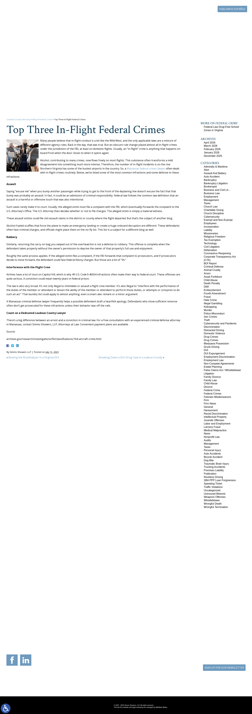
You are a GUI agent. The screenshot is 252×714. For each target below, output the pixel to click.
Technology (210, 243)
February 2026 (212, 149)
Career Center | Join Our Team (187, 19)
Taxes (207, 203)
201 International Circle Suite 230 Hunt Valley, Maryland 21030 (145, 626)
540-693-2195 (70, 637)
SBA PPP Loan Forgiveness (220, 480)
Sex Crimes (210, 316)
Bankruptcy (210, 180)
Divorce (208, 386)
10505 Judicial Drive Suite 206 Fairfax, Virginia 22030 (185, 627)
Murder (208, 310)
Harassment (211, 410)
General (208, 407)
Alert (206, 170)
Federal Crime (45, 119)
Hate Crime (210, 300)
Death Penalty (212, 283)
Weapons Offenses (215, 497)
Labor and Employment (217, 423)
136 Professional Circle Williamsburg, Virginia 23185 (224, 624)
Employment (211, 196)
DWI (206, 286)
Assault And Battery (215, 173)
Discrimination (212, 326)
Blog (213, 19)
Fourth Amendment (215, 293)
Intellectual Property (215, 416)
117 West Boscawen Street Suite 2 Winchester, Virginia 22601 (67, 629)
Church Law (210, 206)
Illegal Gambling (213, 303)
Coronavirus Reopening (217, 253)
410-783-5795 (148, 634)
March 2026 (210, 145)
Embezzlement (212, 290)
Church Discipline (214, 213)
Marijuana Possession (216, 343)
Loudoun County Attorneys (18, 119)
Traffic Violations (213, 487)
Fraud (207, 296)
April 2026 (209, 142)
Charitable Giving (214, 210)
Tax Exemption (212, 240)
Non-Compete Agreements (219, 363)
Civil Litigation (212, 246)
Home (100, 19)
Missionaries (211, 233)
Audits (207, 440)
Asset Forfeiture (213, 276)
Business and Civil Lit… (217, 190)
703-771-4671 (193, 9)
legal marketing (137, 707)
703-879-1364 (31, 634)
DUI (206, 350)
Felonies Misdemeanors (217, 397)
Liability (208, 230)
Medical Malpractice (215, 430)
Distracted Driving (214, 330)
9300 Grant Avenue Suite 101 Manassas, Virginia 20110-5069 (106, 626)
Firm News (210, 403)
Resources (156, 19)
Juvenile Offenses (214, 420)
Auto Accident (212, 176)
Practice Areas (136, 19)
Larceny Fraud (212, 427)
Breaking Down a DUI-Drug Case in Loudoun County (130, 357)
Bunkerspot (210, 186)
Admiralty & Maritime (216, 166)
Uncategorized (212, 490)
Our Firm (116, 19)
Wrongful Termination (216, 507)
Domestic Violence (214, 333)
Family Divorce (212, 377)
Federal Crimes (212, 393)
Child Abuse (210, 280)
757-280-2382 (227, 631)
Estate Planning (213, 366)
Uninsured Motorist (214, 493)
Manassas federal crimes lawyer (146, 168)
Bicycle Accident (213, 457)
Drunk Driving (211, 347)
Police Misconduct (214, 313)
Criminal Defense (214, 266)
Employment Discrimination (219, 356)
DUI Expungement (214, 353)
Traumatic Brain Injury (216, 463)
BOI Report (210, 263)
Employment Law (214, 360)
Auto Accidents (212, 453)
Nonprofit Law (212, 437)
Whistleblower (212, 500)
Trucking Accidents (214, 467)
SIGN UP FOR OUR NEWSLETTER (224, 667)
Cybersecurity (212, 216)
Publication (210, 473)
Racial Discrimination (216, 413)
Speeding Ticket (213, 483)
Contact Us (229, 19)
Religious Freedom (214, 236)
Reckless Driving (213, 477)
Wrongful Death (213, 503)
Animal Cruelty (212, 270)
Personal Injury (212, 450)
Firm (206, 400)
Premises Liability (214, 470)
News (207, 433)
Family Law (210, 380)
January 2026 (211, 152)
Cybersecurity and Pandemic (220, 323)
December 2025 (213, 156)
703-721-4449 (109, 634)
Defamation (210, 250)
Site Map (123, 683)
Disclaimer (140, 683)
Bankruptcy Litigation (216, 183)
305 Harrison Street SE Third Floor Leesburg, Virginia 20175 (28, 626)
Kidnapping (210, 306)
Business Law (212, 193)
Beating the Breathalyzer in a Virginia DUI (33, 357)
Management (211, 200)
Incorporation (211, 226)
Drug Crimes (211, 336)
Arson (207, 273)
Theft (207, 320)
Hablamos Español (232, 9)
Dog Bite (209, 460)
